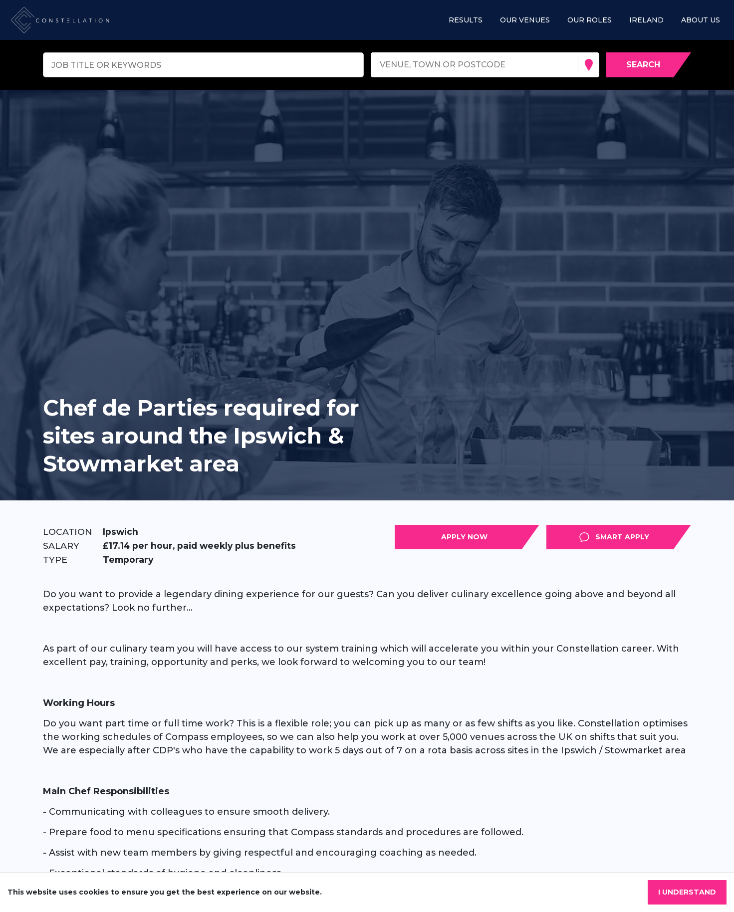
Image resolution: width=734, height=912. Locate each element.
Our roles (589, 19)
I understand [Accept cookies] (687, 892)
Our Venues (525, 19)
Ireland (646, 19)
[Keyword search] (203, 65)
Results (466, 19)
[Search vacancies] (648, 64)
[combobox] (381, 65)
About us (700, 19)
